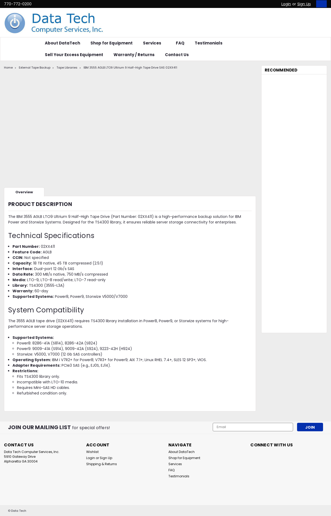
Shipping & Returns (101, 464)
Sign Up (304, 4)
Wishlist (92, 452)
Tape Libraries (66, 67)
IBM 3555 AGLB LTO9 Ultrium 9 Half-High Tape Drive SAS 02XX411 (130, 67)
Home (8, 67)
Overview (24, 192)
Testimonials (209, 43)
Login (286, 4)
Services (154, 43)
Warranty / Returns (134, 54)
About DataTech (62, 43)
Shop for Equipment (111, 43)
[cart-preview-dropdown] (320, 3)
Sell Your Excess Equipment (74, 54)
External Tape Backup (34, 67)
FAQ (180, 43)
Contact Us (177, 54)
